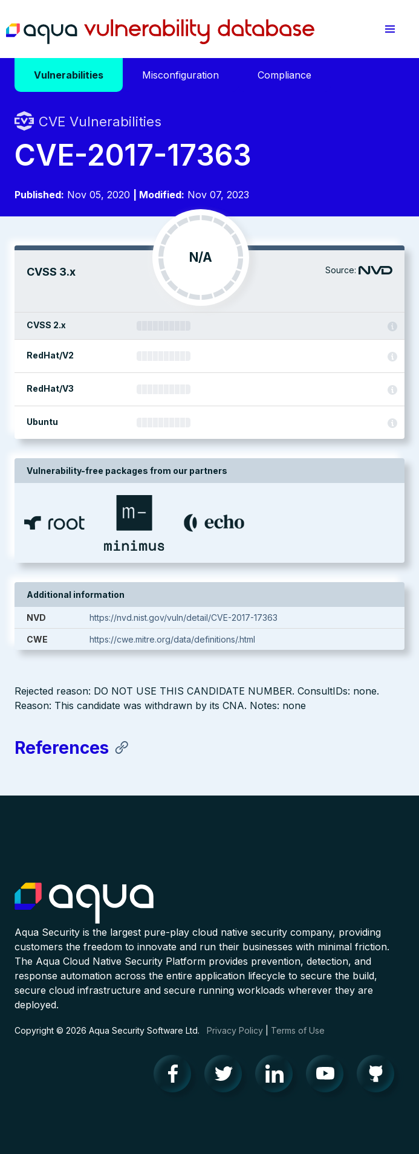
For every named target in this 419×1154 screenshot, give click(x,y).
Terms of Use (298, 1030)
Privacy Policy (235, 1030)
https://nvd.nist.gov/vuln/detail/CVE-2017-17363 (183, 617)
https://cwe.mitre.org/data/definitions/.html (172, 639)
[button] (390, 29)
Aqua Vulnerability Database (160, 32)
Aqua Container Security (84, 904)
